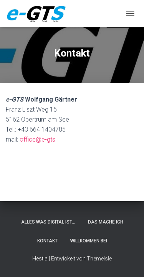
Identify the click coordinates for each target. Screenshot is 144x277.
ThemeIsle (99, 258)
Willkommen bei (88, 241)
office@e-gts (37, 139)
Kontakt (47, 241)
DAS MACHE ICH (105, 222)
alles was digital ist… (48, 222)
